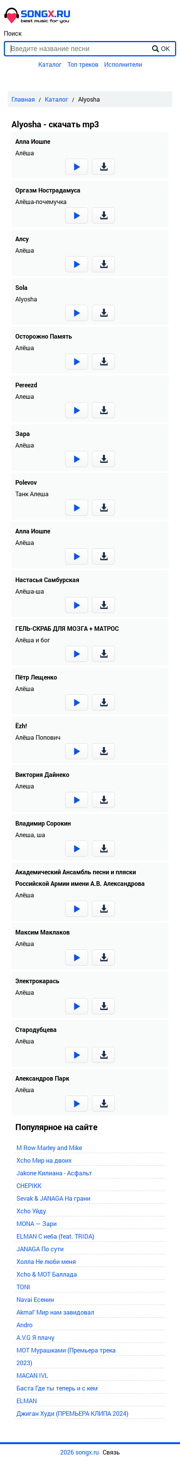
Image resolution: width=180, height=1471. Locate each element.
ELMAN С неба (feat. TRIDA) (55, 1236)
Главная (23, 99)
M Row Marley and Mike (49, 1148)
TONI (23, 1287)
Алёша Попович (38, 737)
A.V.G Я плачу (35, 1337)
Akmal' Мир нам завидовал (55, 1312)
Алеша (24, 396)
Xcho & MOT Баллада (46, 1274)
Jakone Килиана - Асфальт (54, 1173)
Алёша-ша (29, 591)
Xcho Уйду (31, 1211)
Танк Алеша (32, 494)
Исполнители (123, 64)
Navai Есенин (35, 1299)
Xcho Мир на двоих (44, 1160)
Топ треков (82, 64)
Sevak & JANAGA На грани (53, 1198)
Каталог (50, 64)
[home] (37, 21)
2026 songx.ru (79, 1452)
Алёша (24, 153)
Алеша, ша (30, 835)
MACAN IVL (32, 1375)
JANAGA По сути (40, 1249)
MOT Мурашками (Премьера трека (66, 1350)
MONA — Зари (36, 1223)
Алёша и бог (32, 640)
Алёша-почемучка (41, 201)
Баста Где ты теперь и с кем (57, 1388)
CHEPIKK (28, 1185)
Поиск (12, 33)
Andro (24, 1325)
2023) (24, 1363)
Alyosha (26, 299)
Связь (111, 1452)
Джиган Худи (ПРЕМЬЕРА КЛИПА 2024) (72, 1413)
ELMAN (26, 1401)
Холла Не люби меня (46, 1261)
